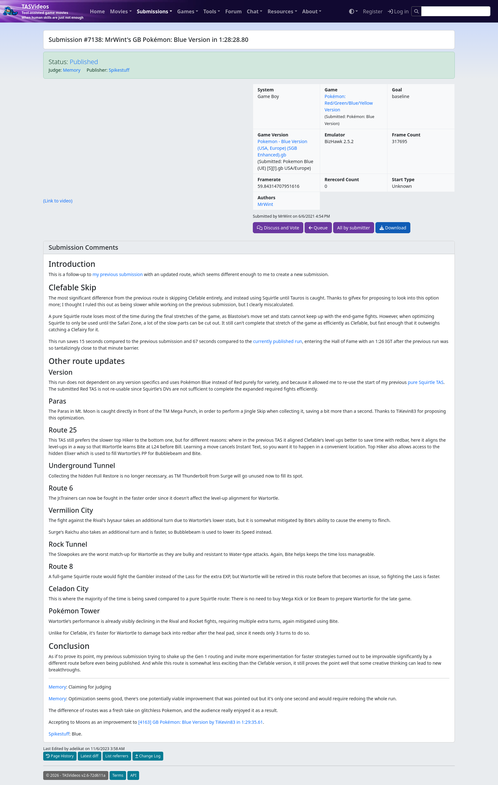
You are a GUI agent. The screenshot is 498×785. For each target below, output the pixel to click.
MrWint (265, 204)
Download (393, 228)
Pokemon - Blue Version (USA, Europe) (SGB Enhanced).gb (282, 148)
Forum (233, 11)
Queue (318, 228)
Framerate (269, 179)
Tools (209, 11)
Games (185, 11)
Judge (55, 70)
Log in (398, 11)
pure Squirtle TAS (425, 382)
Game (331, 90)
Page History (60, 756)
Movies (119, 11)
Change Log (147, 756)
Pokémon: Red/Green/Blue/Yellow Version (349, 103)
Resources (280, 11)
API (133, 775)
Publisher (96, 70)
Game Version (273, 135)
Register (373, 11)
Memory (71, 70)
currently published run (277, 341)
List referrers (116, 756)
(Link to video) (57, 201)
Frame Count (406, 135)
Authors (266, 198)
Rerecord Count (342, 179)
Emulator (335, 135)
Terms (118, 775)
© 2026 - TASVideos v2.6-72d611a (75, 775)
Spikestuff (119, 70)
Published (84, 61)
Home (97, 11)
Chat (253, 11)
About (310, 11)
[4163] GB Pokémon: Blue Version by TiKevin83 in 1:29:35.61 (200, 722)
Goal (397, 90)
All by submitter (353, 228)
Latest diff (89, 756)
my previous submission (117, 274)
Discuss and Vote (278, 228)
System (266, 90)
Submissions (152, 11)
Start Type (403, 179)
